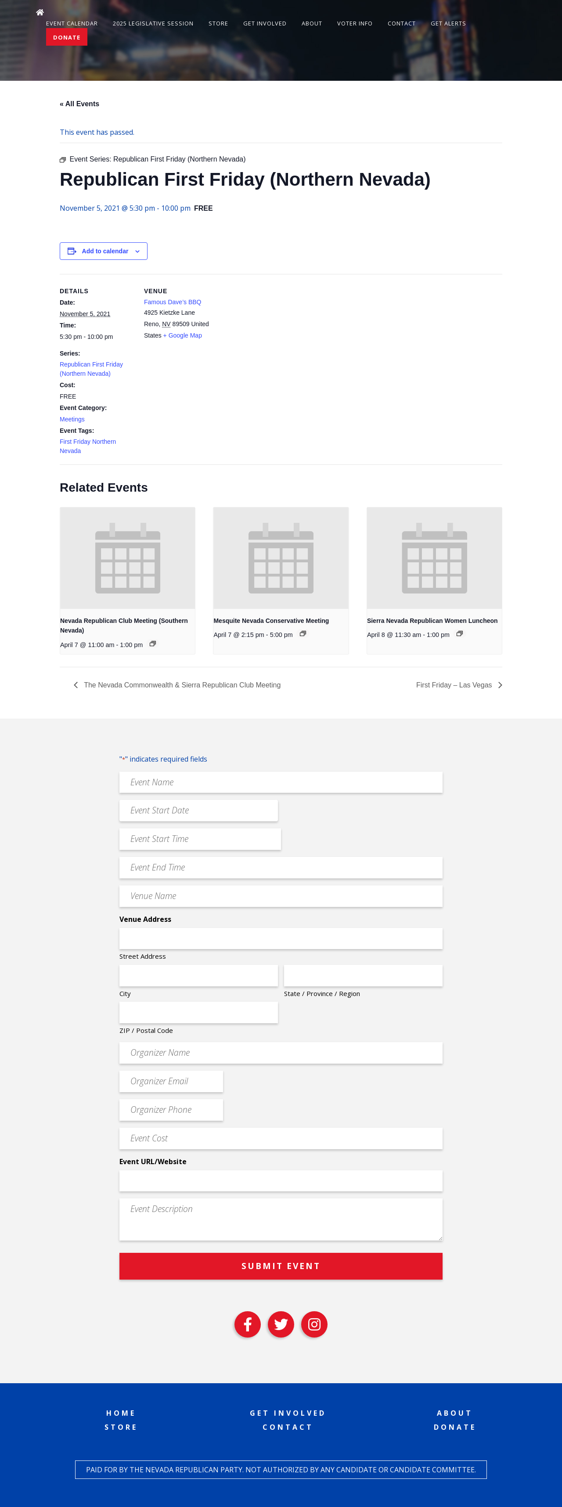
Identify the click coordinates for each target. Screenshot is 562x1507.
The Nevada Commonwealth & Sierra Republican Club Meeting (181, 685)
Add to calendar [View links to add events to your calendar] (105, 251)
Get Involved (265, 23)
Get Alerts (448, 23)
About (312, 23)
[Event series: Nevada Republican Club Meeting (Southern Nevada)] (153, 643)
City (125, 993)
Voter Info (355, 23)
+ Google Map (182, 335)
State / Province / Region (322, 993)
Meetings (72, 419)
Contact (402, 23)
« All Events (79, 104)
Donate (66, 37)
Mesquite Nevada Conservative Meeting (271, 620)
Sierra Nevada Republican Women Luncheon (432, 620)
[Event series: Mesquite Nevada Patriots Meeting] (303, 633)
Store (218, 23)
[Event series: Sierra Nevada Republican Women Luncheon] (460, 633)
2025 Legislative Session (153, 23)
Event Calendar (72, 23)
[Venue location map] (274, 334)
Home (121, 1413)
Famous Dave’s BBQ (172, 302)
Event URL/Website (153, 1161)
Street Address (142, 956)
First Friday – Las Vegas (455, 685)
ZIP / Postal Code (146, 1030)
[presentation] (127, 557)
